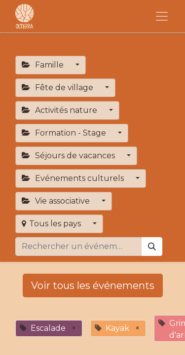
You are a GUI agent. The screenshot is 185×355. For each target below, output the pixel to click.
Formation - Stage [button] (65, 133)
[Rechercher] (152, 246)
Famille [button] (44, 65)
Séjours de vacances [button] (69, 155)
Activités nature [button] (60, 110)
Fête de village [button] (58, 87)
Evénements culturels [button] (74, 178)
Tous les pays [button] (52, 223)
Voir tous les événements (92, 285)
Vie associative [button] (57, 201)
